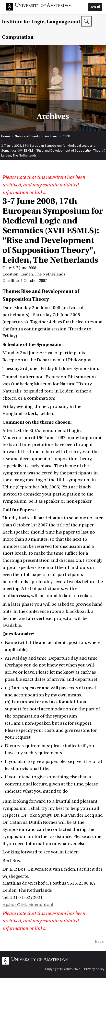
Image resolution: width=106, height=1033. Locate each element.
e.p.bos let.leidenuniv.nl (27, 904)
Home (5, 136)
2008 (66, 136)
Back (99, 941)
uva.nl (95, 6)
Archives (51, 136)
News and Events (27, 136)
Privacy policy (94, 969)
